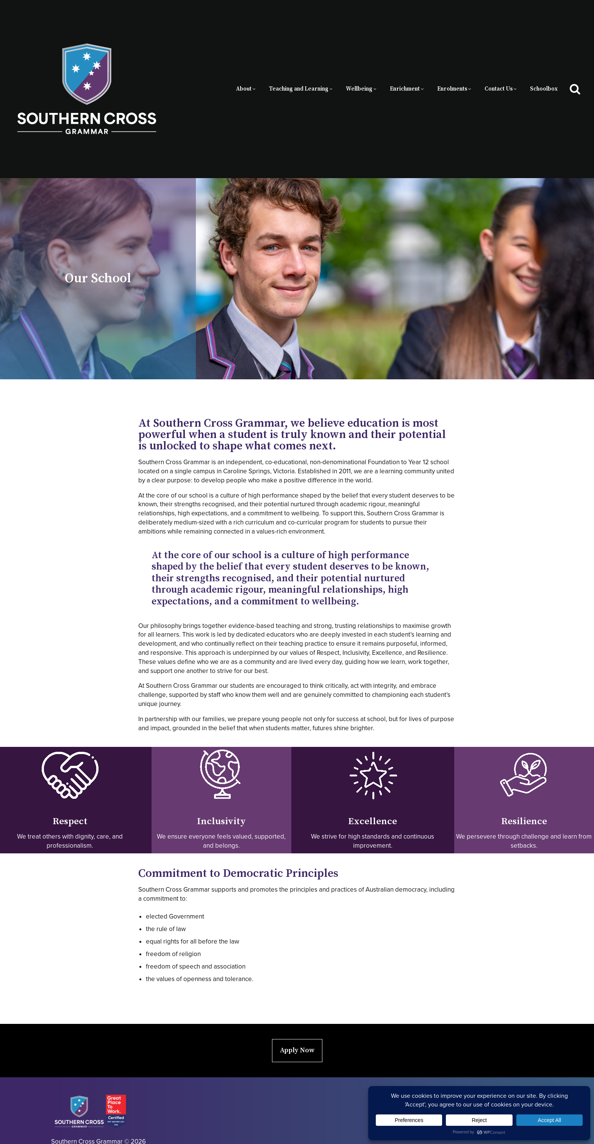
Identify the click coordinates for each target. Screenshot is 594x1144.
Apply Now (297, 1025)
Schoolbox (544, 76)
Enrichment (405, 76)
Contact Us (499, 76)
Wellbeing (359, 76)
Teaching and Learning (298, 76)
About (244, 76)
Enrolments (452, 76)
